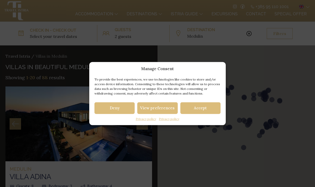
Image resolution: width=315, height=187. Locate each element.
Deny (115, 107)
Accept (200, 107)
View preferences (157, 107)
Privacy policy (146, 119)
